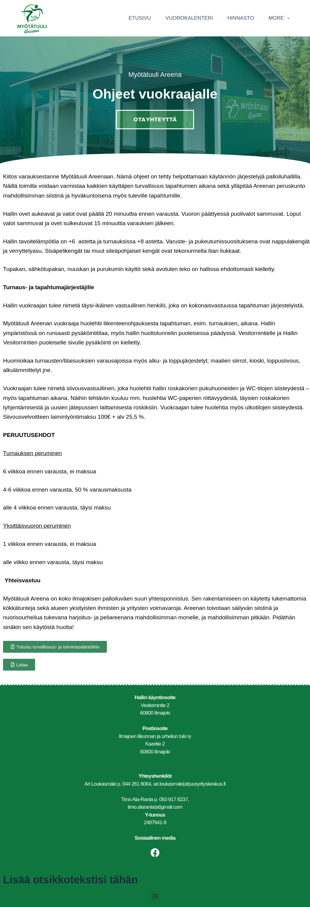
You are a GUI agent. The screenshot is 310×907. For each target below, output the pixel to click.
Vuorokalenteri (189, 18)
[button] (155, 896)
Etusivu (140, 18)
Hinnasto (240, 18)
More (280, 18)
